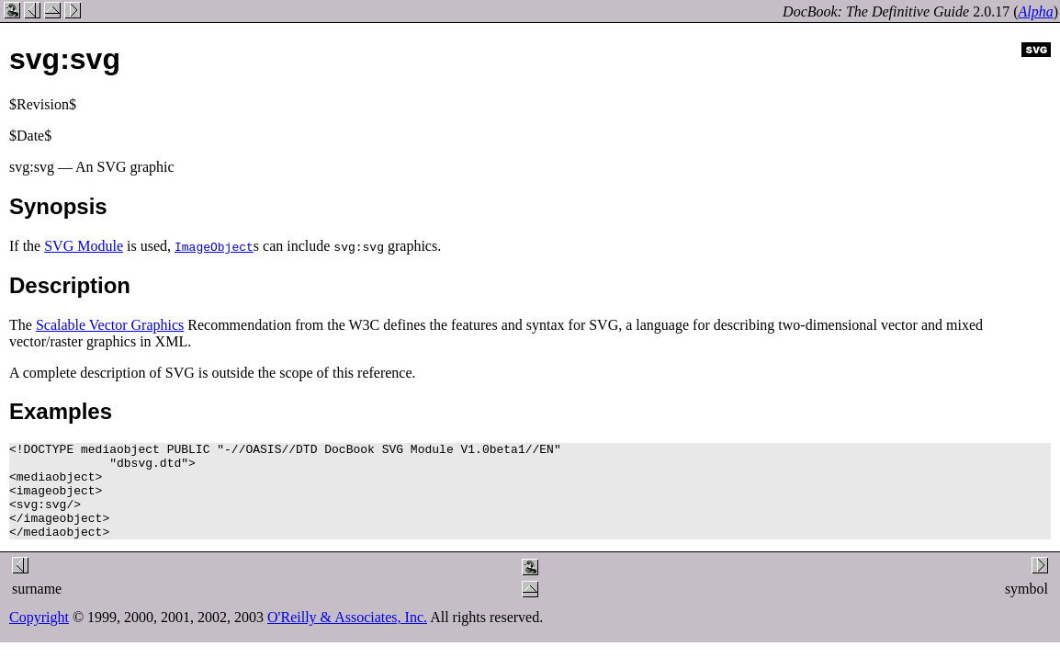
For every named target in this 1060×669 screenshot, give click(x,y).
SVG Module (83, 246)
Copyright (39, 636)
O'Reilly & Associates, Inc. (347, 636)
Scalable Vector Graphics (110, 325)
